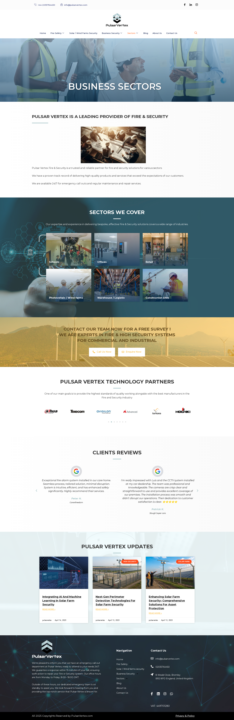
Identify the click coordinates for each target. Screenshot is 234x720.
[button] (36, 490)
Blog (145, 33)
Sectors (132, 33)
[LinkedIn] (190, 5)
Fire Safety (57, 33)
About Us (157, 33)
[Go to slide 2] (111, 421)
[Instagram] (196, 5)
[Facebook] (185, 5)
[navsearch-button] (196, 33)
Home (43, 33)
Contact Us (171, 33)
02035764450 (163, 667)
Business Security (112, 33)
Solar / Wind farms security (83, 33)
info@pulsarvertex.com (168, 659)
